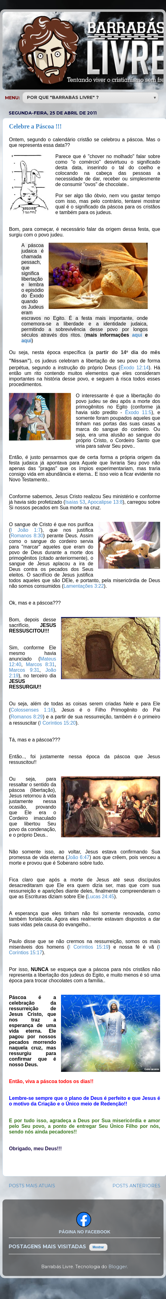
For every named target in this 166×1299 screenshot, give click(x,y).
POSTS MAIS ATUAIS (32, 1186)
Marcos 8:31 (40, 664)
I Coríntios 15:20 (58, 723)
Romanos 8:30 (27, 535)
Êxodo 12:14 (134, 367)
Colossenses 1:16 (32, 710)
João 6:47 (79, 857)
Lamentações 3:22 (83, 586)
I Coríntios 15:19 (89, 947)
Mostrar (98, 1247)
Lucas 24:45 (100, 896)
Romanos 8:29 (27, 716)
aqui (137, 335)
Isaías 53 (75, 502)
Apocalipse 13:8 (105, 502)
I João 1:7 (26, 530)
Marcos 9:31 (24, 670)
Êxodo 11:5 (138, 412)
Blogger (117, 1266)
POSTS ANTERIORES (136, 1186)
